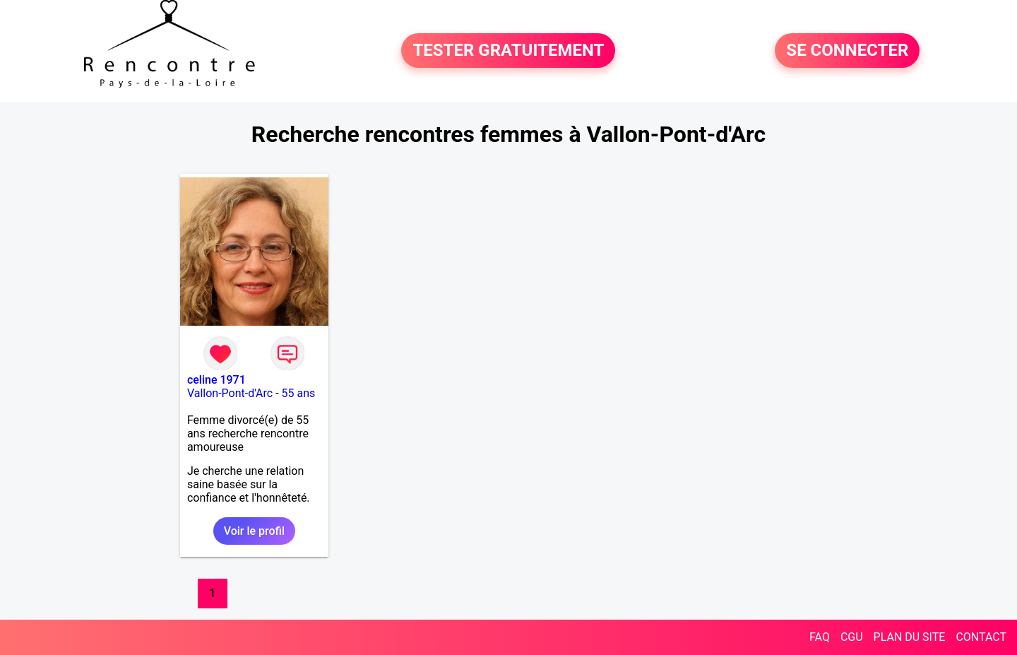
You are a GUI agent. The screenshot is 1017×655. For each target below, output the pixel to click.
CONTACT (981, 637)
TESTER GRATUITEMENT (508, 51)
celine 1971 (216, 379)
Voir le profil (254, 531)
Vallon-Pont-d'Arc (230, 393)
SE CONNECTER (847, 51)
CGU (851, 637)
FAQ (819, 637)
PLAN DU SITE (910, 637)
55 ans (299, 393)
